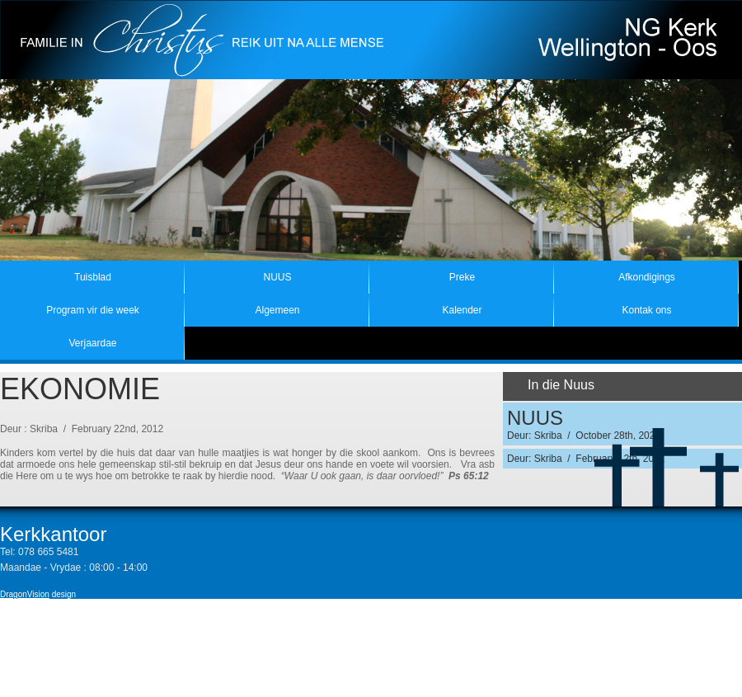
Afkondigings (646, 277)
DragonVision (24, 594)
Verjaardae (92, 343)
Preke (462, 277)
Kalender (461, 310)
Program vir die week (92, 310)
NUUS (277, 277)
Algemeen (277, 310)
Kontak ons (646, 310)
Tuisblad (92, 277)
